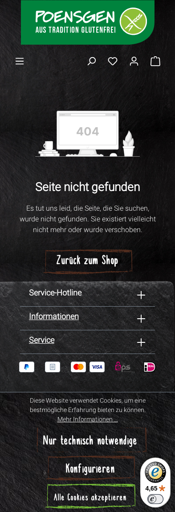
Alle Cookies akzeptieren (90, 498)
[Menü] (19, 61)
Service (41, 340)
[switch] (155, 499)
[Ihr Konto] (134, 61)
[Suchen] (91, 61)
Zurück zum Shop (87, 261)
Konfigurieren (90, 470)
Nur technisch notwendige (90, 442)
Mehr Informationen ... (87, 419)
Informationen (54, 316)
